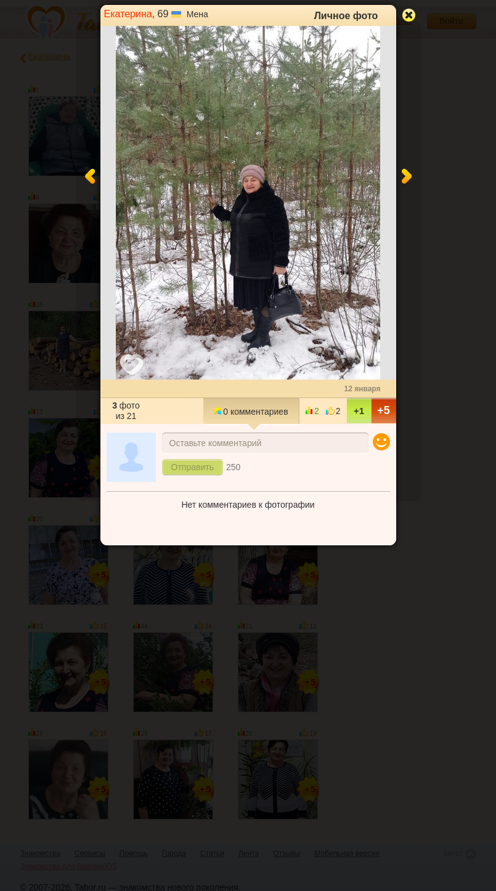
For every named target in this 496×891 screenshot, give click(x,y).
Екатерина (128, 14)
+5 (383, 410)
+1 (359, 410)
